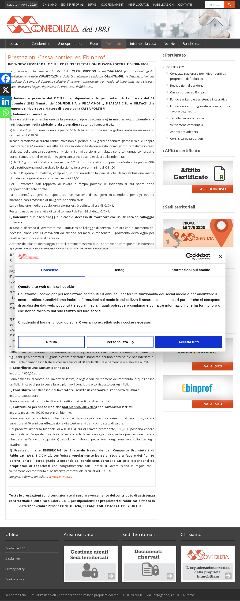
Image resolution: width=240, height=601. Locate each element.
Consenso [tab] (49, 270)
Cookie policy (14, 579)
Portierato (113, 43)
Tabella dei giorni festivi (187, 118)
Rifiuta (51, 342)
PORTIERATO (175, 67)
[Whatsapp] (5, 112)
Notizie (169, 43)
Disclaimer (12, 558)
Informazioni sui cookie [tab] (190, 270)
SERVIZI (92, 5)
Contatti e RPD (15, 548)
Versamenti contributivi (186, 125)
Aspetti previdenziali (184, 132)
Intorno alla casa (143, 43)
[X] (5, 90)
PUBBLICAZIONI (163, 5)
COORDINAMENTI (112, 5)
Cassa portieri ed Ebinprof (188, 92)
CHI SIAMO (50, 5)
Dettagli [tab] (120, 270)
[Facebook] (5, 78)
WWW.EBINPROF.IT (61, 476)
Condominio (41, 43)
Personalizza (120, 342)
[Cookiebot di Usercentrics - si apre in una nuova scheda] (189, 256)
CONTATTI (185, 5)
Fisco (94, 43)
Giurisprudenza (70, 43)
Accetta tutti (188, 342)
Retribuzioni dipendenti (186, 85)
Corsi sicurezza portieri (186, 138)
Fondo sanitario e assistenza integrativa (198, 99)
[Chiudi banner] (220, 256)
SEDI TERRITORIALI (72, 5)
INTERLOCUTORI (139, 5)
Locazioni (16, 43)
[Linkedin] (5, 101)
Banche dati (192, 43)
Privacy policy (15, 569)
